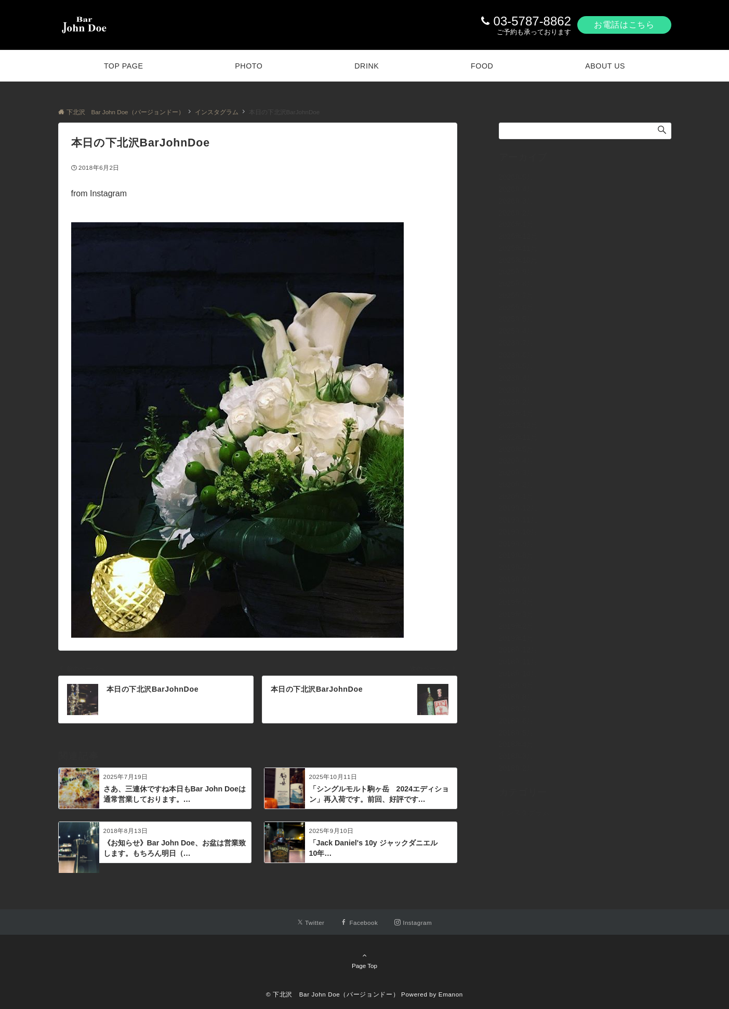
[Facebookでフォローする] (359, 922)
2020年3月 (516, 472)
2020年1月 (516, 496)
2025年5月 (516, 319)
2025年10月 (518, 260)
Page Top (364, 960)
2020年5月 (516, 449)
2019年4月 (516, 602)
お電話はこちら (624, 24)
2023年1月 (516, 413)
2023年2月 (516, 402)
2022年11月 (518, 437)
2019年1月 (516, 638)
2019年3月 (516, 614)
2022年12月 (518, 425)
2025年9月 (516, 271)
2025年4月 (516, 331)
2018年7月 (516, 709)
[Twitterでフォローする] (311, 922)
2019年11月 (518, 520)
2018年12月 (518, 649)
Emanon (451, 994)
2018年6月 (516, 721)
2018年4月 (516, 744)
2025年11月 (518, 248)
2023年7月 (516, 343)
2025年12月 (518, 236)
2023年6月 (516, 355)
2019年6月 (516, 579)
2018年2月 (516, 768)
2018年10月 (518, 673)
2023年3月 (516, 390)
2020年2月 (516, 484)
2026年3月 (516, 201)
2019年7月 (516, 567)
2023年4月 (516, 378)
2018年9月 (516, 685)
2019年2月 (516, 626)
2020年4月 (516, 460)
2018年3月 (516, 756)
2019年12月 (518, 508)
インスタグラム (524, 813)
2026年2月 (516, 213)
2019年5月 (516, 591)
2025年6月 (516, 307)
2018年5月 (516, 733)
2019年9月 (516, 544)
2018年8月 (516, 697)
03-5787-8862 (532, 21)
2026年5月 (516, 177)
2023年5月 (516, 366)
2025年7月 (516, 295)
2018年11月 (518, 661)
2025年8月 (516, 283)
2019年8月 (516, 555)
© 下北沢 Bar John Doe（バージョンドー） (332, 994)
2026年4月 (516, 189)
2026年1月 (516, 224)
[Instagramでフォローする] (413, 922)
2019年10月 (518, 532)
